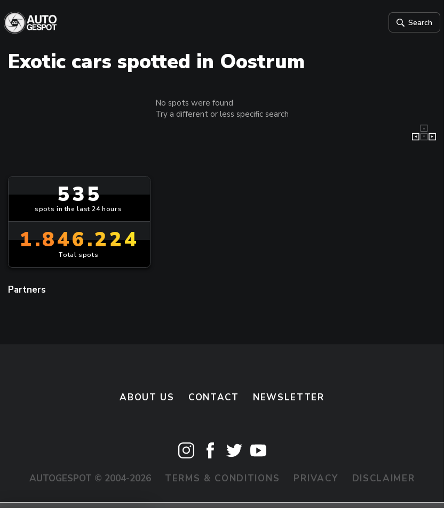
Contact (213, 398)
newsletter (288, 398)
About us (147, 398)
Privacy (316, 479)
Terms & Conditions (222, 479)
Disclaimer (383, 479)
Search (409, 23)
